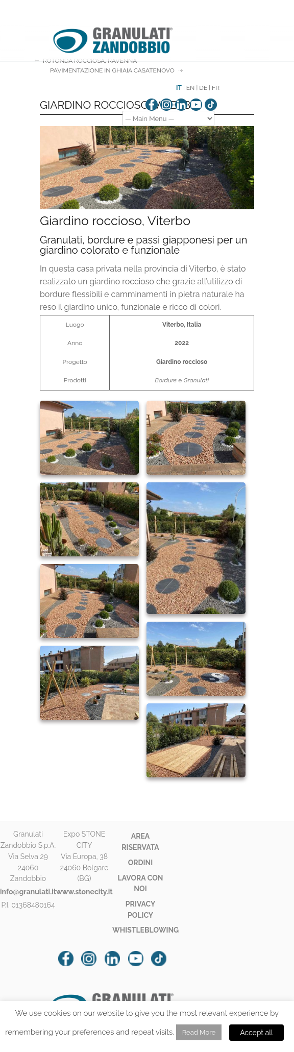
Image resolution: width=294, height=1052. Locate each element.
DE (203, 87)
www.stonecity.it (84, 892)
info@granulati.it (28, 892)
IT (179, 87)
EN (190, 87)
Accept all (256, 1033)
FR (215, 87)
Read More (198, 1032)
